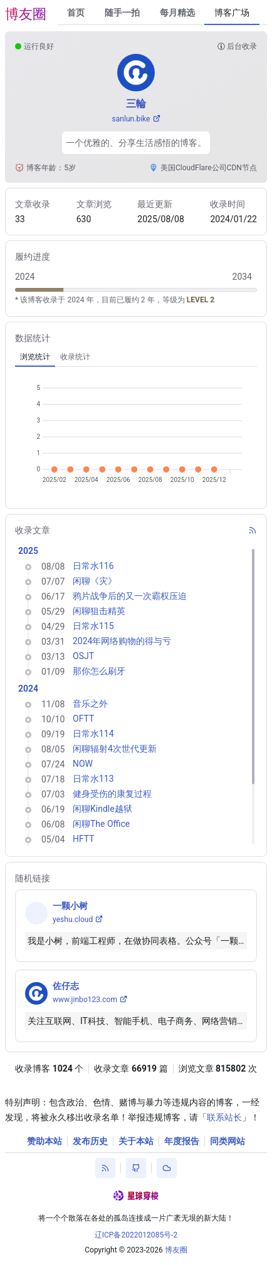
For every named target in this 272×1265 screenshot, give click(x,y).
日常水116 (93, 566)
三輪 (136, 104)
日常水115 (93, 626)
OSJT (83, 656)
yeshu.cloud (73, 919)
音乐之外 (90, 704)
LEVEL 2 (200, 299)
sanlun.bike (131, 119)
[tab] (35, 357)
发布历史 (90, 1141)
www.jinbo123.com (85, 999)
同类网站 (227, 1141)
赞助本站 (44, 1141)
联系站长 (224, 1117)
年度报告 (181, 1141)
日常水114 (93, 734)
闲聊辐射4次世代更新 (115, 749)
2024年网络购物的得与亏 (122, 641)
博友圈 (25, 14)
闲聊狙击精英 (99, 611)
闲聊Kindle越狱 (102, 809)
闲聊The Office (101, 824)
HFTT (84, 839)
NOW (83, 764)
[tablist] (136, 357)
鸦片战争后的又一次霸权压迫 (130, 596)
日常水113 (93, 779)
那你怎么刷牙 (99, 671)
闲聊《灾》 (95, 581)
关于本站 (136, 1141)
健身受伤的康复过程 (112, 794)
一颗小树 (70, 906)
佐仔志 (66, 986)
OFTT (83, 719)
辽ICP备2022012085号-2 (136, 1235)
